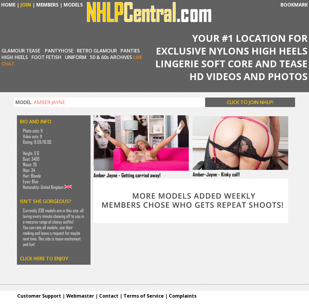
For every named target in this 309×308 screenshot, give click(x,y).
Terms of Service (143, 296)
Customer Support (39, 296)
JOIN (25, 4)
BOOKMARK (294, 4)
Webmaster (80, 296)
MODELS (73, 4)
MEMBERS (47, 4)
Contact (108, 296)
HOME (7, 4)
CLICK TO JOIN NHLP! (250, 102)
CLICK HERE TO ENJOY (44, 258)
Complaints (183, 296)
